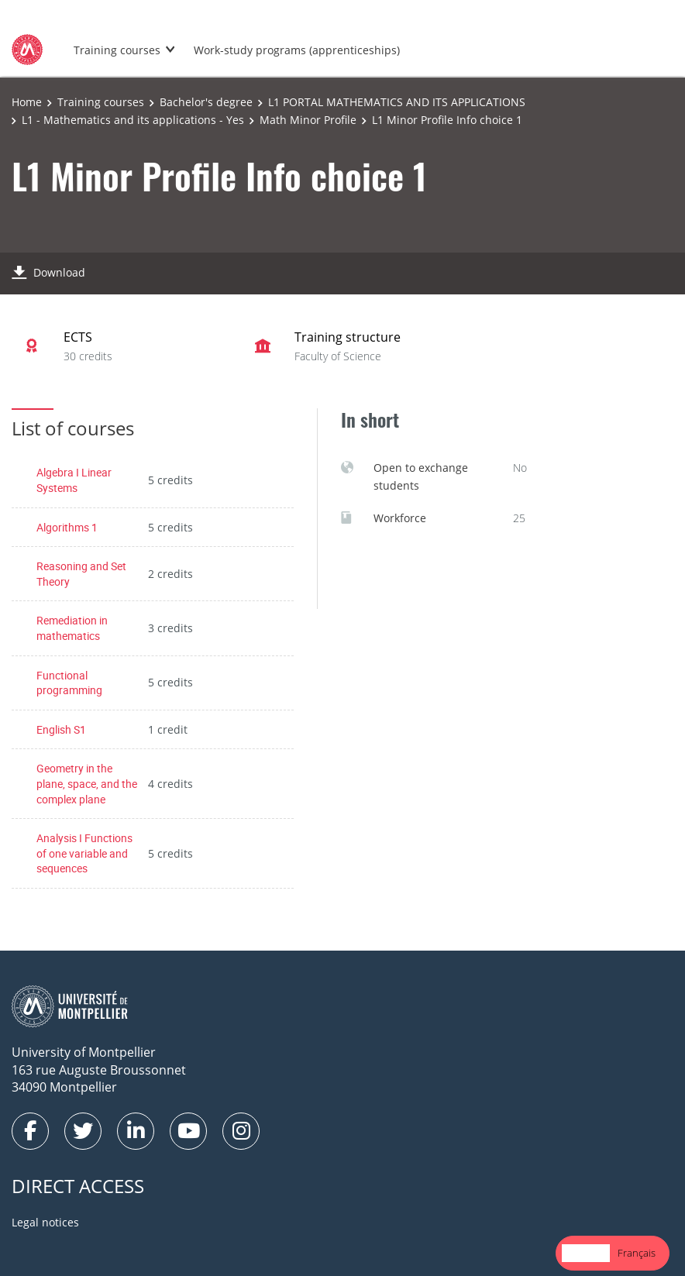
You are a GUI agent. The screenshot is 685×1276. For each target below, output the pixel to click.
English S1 (61, 729)
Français (637, 1253)
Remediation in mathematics (72, 628)
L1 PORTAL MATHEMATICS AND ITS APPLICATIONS (396, 102)
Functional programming (69, 683)
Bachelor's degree (206, 102)
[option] (636, 1253)
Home (27, 102)
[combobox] (586, 1253)
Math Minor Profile (308, 119)
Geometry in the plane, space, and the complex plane (86, 783)
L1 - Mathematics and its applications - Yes (133, 119)
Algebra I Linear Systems (74, 480)
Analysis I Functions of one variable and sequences (84, 853)
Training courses (117, 50)
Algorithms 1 (67, 527)
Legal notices (45, 1222)
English (586, 1253)
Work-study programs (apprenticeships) (297, 50)
